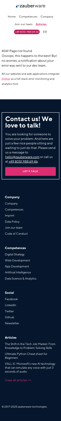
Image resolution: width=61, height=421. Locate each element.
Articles (41, 24)
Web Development (17, 260)
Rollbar (6, 79)
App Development (17, 266)
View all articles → (18, 380)
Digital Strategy (15, 254)
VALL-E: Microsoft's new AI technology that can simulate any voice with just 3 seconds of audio (30, 368)
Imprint (9, 215)
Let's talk (30, 171)
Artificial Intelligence (18, 272)
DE (45, 32)
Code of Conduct (16, 234)
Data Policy (12, 222)
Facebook (11, 299)
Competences (28, 16)
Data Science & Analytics (20, 279)
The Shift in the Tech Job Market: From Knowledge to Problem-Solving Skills (30, 346)
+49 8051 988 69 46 (27, 32)
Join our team (23, 24)
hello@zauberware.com (22, 157)
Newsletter (12, 323)
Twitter (9, 311)
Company (47, 16)
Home (12, 16)
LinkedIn (10, 305)
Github (9, 317)
